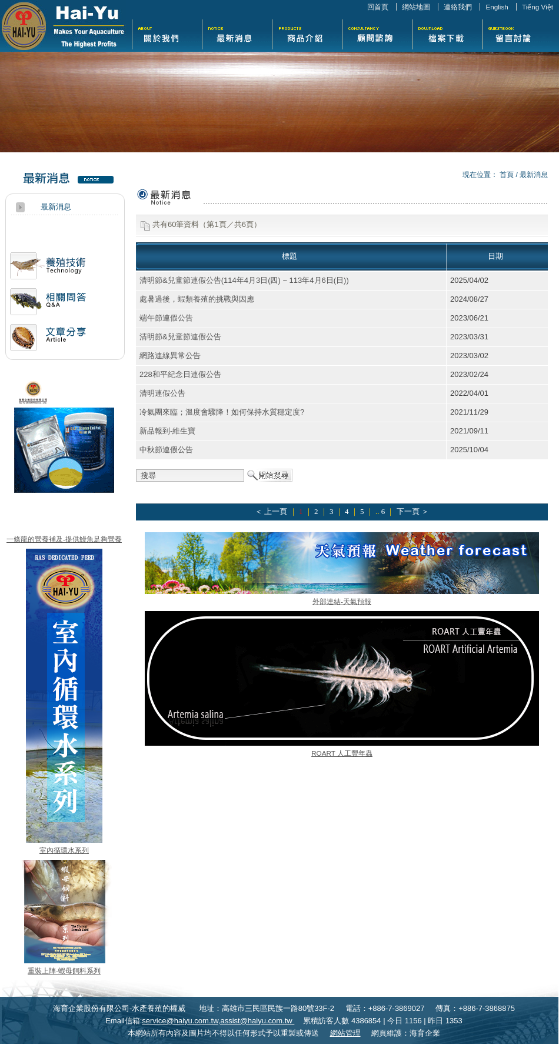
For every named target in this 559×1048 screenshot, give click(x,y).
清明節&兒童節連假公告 (180, 336)
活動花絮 (377, 33)
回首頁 (377, 7)
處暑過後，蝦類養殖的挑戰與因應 (196, 299)
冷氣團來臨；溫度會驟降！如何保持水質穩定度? (221, 412)
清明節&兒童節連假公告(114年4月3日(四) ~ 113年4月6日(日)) (244, 280)
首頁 (507, 174)
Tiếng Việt (537, 7)
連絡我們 (458, 7)
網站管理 (345, 1033)
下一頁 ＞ (413, 511)
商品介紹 (307, 33)
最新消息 (237, 33)
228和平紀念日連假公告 (180, 374)
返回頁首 (537, 1038)
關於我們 (167, 33)
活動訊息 (48, 270)
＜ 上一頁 (271, 511)
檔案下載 (447, 33)
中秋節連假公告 (166, 449)
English (496, 7)
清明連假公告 (162, 393)
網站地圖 (416, 7)
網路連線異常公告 (170, 355)
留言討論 (517, 33)
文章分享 (48, 342)
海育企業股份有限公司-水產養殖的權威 (63, 26)
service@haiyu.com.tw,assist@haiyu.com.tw (218, 1020)
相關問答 (48, 306)
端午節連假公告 (166, 317)
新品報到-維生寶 (167, 430)
